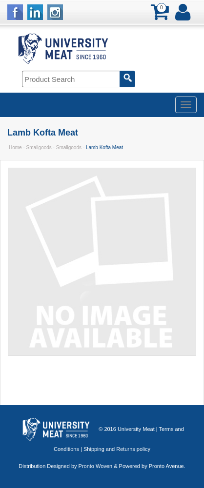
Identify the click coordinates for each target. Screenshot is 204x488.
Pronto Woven (96, 466)
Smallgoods (39, 147)
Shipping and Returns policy (116, 449)
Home (15, 147)
